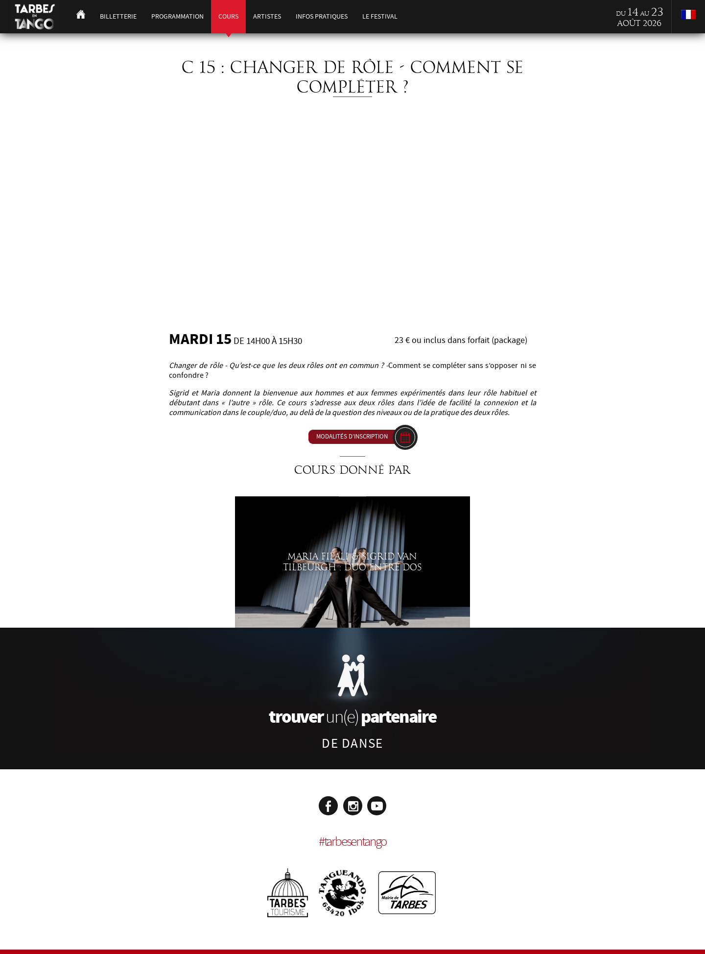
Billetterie (118, 16)
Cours (228, 16)
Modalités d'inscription (352, 436)
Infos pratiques (322, 16)
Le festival (380, 16)
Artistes (267, 16)
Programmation (177, 16)
